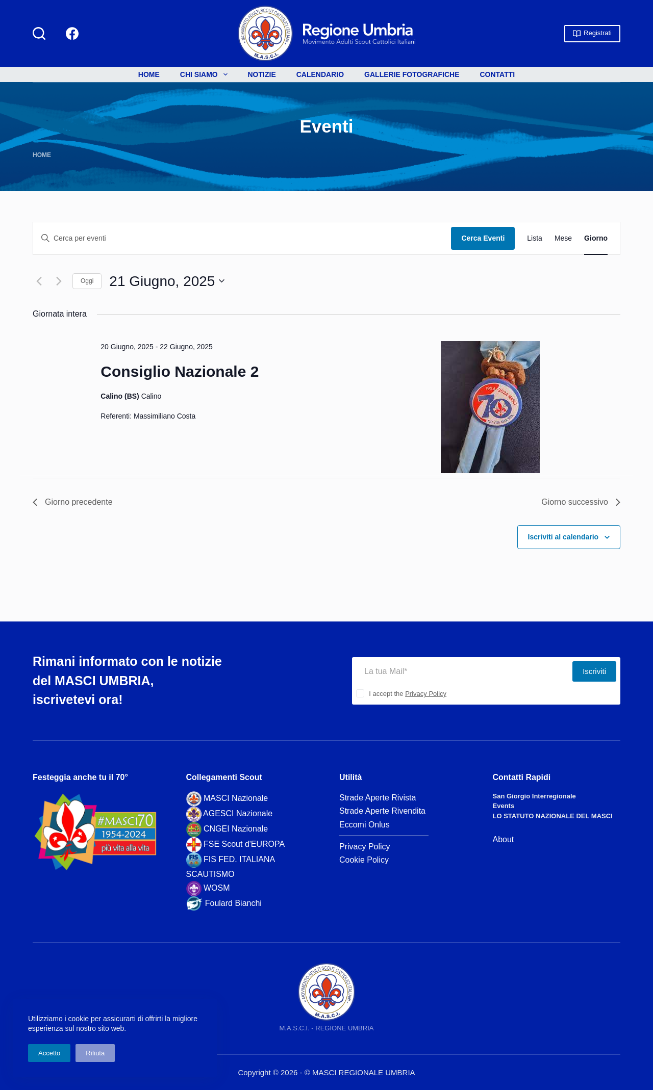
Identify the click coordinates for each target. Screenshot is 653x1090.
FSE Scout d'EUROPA (244, 844)
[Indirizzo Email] (461, 671)
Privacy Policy (425, 693)
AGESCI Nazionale (237, 813)
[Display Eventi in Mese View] (563, 238)
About (503, 839)
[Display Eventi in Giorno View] (596, 238)
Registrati (592, 33)
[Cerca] (39, 33)
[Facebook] (72, 33)
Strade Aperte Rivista (377, 797)
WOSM (217, 888)
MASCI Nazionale (236, 798)
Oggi (87, 280)
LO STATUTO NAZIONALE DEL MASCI (553, 816)
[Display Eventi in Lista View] (534, 238)
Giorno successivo (580, 502)
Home (149, 74)
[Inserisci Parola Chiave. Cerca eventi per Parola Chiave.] (242, 238)
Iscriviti (594, 671)
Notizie (262, 74)
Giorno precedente (73, 502)
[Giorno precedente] (39, 281)
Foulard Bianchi (233, 903)
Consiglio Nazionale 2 (180, 371)
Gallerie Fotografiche (411, 74)
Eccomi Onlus (364, 824)
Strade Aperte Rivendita (382, 811)
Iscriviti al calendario (563, 537)
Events (504, 806)
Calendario (320, 74)
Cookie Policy (364, 859)
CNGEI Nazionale (236, 828)
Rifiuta (95, 1053)
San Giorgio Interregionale (534, 796)
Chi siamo (206, 74)
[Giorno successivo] (59, 281)
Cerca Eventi (483, 238)
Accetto (49, 1053)
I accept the (407, 693)
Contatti (497, 74)
